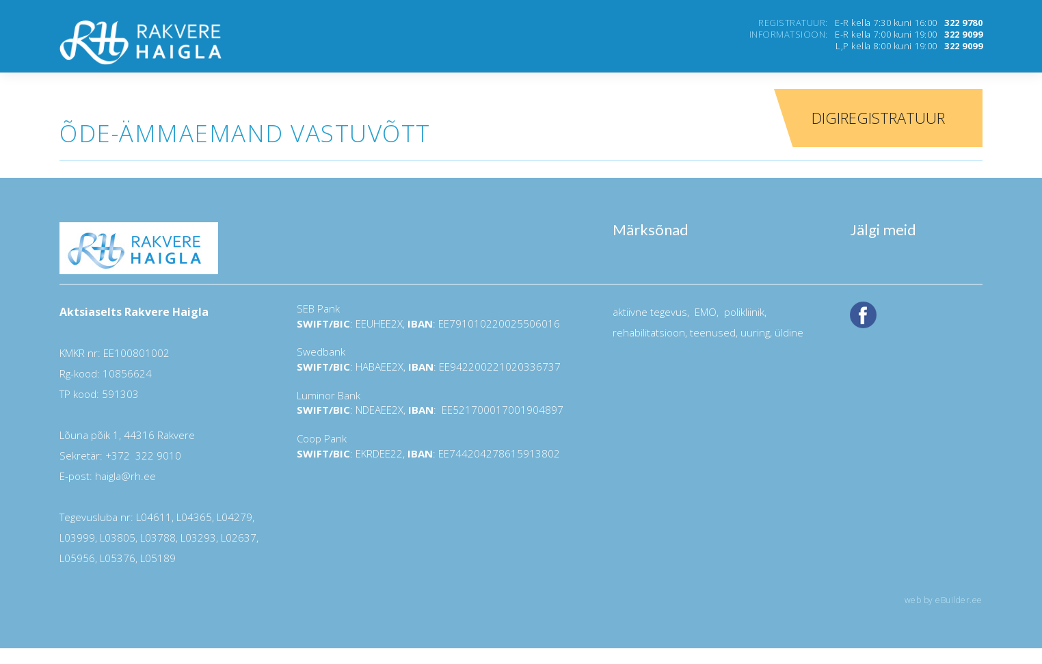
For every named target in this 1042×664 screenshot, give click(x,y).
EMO (704, 312)
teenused (711, 332)
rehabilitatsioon (649, 332)
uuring (755, 332)
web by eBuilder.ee (944, 600)
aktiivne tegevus (650, 312)
